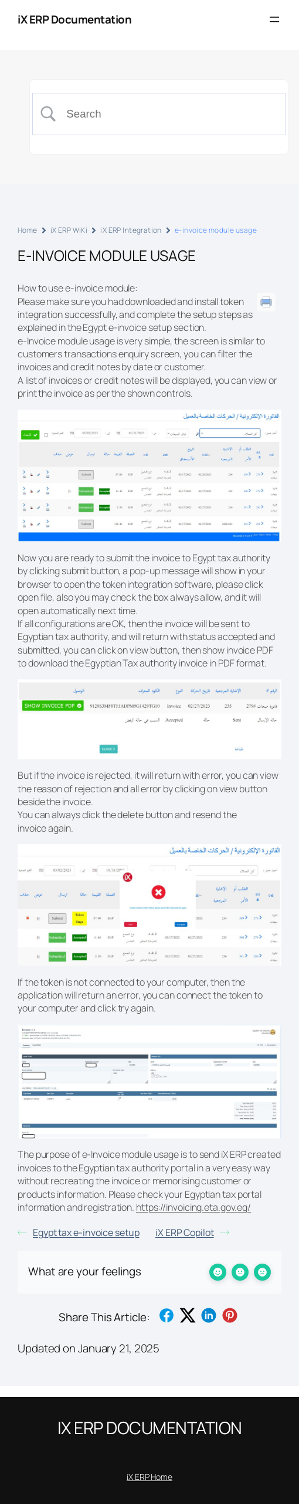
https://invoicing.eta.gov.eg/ (193, 1207)
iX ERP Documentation (74, 19)
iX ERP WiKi (69, 230)
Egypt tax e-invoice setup (79, 1232)
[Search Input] (168, 114)
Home (28, 230)
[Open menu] (274, 19)
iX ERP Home (149, 1476)
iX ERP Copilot (192, 1232)
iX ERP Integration (131, 230)
